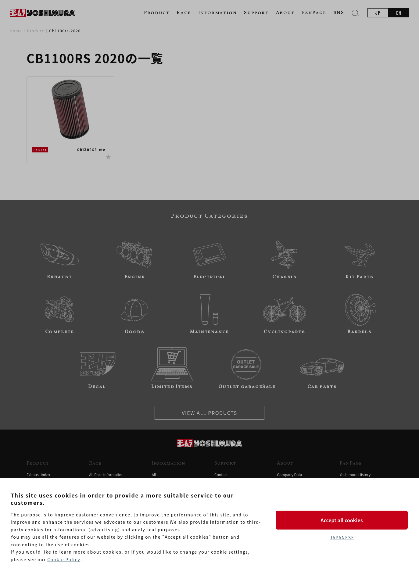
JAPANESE (342, 537)
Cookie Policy (63, 559)
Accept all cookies (342, 519)
